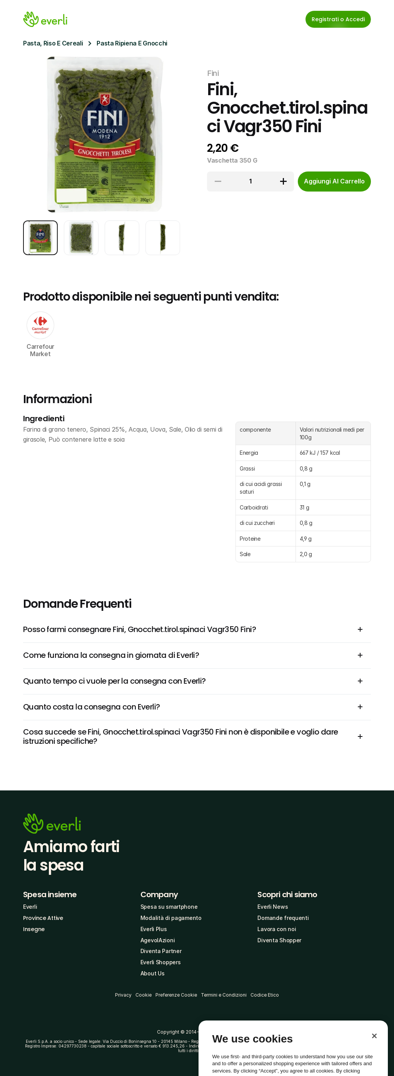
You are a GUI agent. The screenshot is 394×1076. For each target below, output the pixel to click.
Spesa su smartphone (169, 906)
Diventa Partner (161, 951)
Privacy (123, 995)
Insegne (34, 929)
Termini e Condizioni (224, 995)
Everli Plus (153, 929)
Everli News (272, 906)
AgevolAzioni (157, 940)
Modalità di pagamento (171, 918)
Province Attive (43, 918)
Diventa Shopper (279, 940)
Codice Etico (264, 995)
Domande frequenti (283, 918)
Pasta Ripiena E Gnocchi (132, 43)
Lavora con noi (276, 929)
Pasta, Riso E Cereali (53, 43)
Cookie (143, 995)
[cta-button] (334, 181)
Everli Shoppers (160, 962)
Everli (30, 906)
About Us (152, 973)
